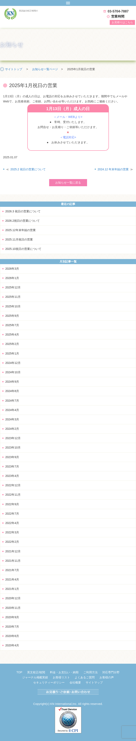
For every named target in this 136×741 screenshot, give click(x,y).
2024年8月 (12, 391)
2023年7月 (12, 466)
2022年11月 (13, 494)
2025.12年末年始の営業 (20, 230)
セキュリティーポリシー (49, 682)
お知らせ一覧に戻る (68, 182)
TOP (19, 672)
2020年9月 (12, 617)
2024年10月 (13, 372)
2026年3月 (12, 268)
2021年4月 (12, 579)
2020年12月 (13, 598)
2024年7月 (12, 400)
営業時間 (117, 16)
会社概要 (75, 682)
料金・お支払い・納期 (64, 672)
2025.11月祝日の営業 (19, 239)
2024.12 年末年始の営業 (113, 169)
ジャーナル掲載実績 (35, 677)
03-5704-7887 (118, 11)
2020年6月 (12, 636)
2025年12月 (13, 287)
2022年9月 (12, 504)
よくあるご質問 (85, 677)
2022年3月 (12, 532)
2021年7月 (12, 570)
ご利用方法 (90, 672)
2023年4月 (12, 475)
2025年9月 (12, 315)
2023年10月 (13, 447)
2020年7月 (12, 626)
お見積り (122, 22)
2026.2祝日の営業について (22, 220)
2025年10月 (13, 306)
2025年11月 (13, 296)
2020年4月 (12, 645)
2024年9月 (12, 381)
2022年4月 (12, 523)
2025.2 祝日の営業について (28, 169)
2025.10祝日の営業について (23, 248)
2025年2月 (12, 344)
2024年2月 (12, 428)
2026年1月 (12, 278)
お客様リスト (61, 677)
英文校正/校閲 (36, 672)
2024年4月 (12, 410)
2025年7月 (12, 325)
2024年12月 (13, 362)
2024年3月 (12, 419)
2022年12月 (13, 485)
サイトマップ (94, 682)
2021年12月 (13, 551)
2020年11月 (13, 607)
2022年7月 (12, 513)
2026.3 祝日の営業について (23, 211)
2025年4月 (12, 334)
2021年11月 (13, 560)
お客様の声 (107, 677)
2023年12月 (13, 438)
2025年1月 (12, 353)
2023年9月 (12, 457)
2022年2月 (12, 541)
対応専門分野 (110, 672)
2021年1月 (12, 588)
